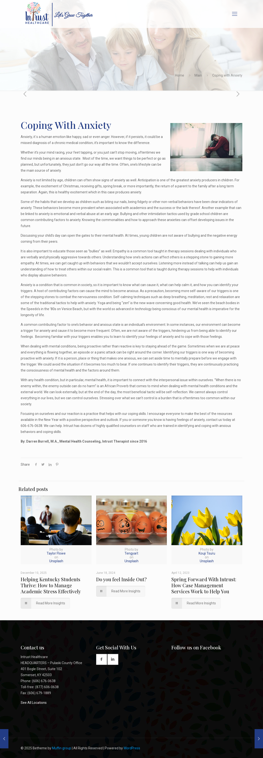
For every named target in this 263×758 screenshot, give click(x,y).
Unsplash (56, 561)
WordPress (132, 748)
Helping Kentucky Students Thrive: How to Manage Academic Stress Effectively (51, 585)
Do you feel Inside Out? (121, 579)
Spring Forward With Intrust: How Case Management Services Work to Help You (203, 585)
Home (179, 75)
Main (198, 75)
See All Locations (34, 703)
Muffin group (61, 748)
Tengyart (131, 553)
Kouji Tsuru (207, 553)
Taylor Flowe (56, 553)
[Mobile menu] (235, 14)
